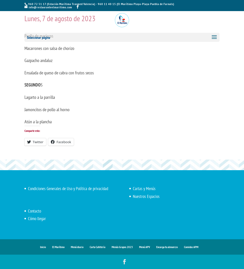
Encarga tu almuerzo (167, 247)
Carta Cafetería (97, 247)
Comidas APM (191, 247)
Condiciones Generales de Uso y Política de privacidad (68, 188)
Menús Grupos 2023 (122, 247)
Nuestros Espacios (146, 196)
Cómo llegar (37, 218)
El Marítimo (58, 247)
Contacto (34, 211)
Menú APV (144, 247)
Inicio (43, 247)
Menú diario (77, 247)
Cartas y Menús (144, 188)
